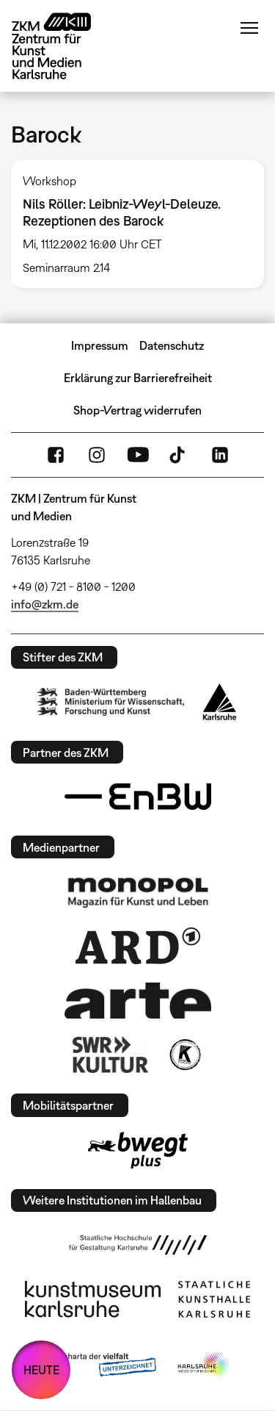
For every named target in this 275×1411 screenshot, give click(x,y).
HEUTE (41, 1369)
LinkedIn (220, 455)
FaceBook (55, 455)
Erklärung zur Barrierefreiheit (138, 377)
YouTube (138, 455)
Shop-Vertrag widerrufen (137, 410)
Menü (249, 28)
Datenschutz (171, 345)
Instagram (96, 455)
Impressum (99, 345)
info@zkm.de (44, 604)
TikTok (179, 455)
